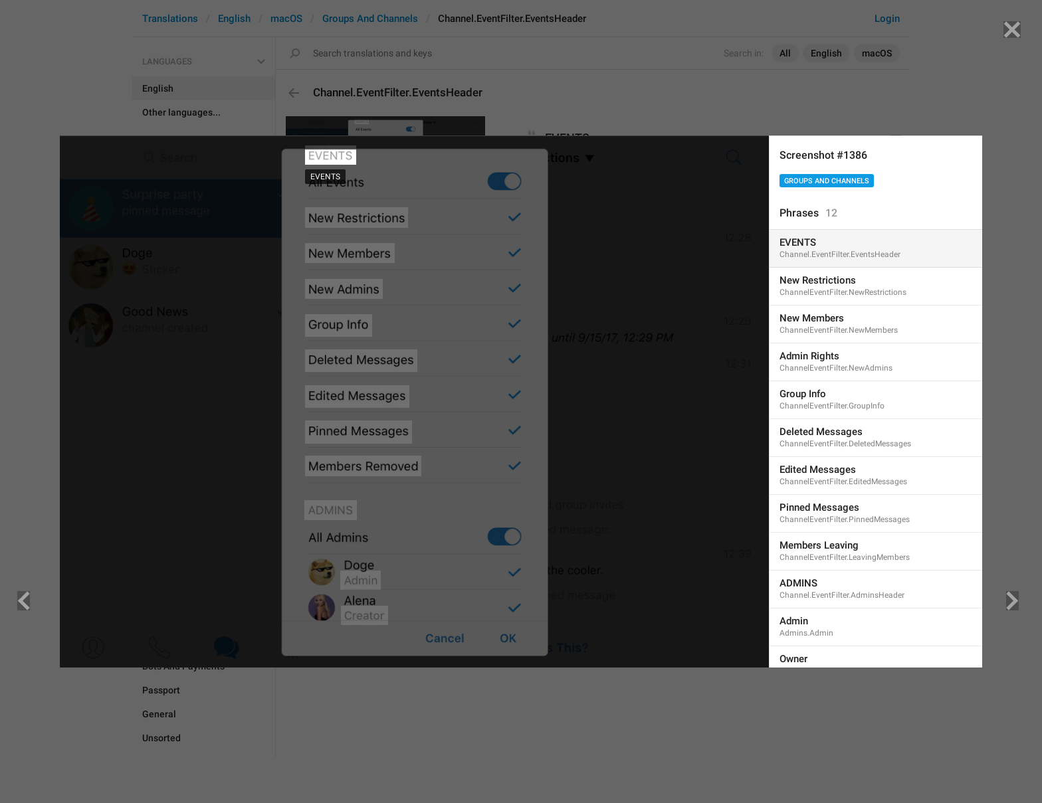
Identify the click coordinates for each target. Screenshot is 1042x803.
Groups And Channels (826, 181)
